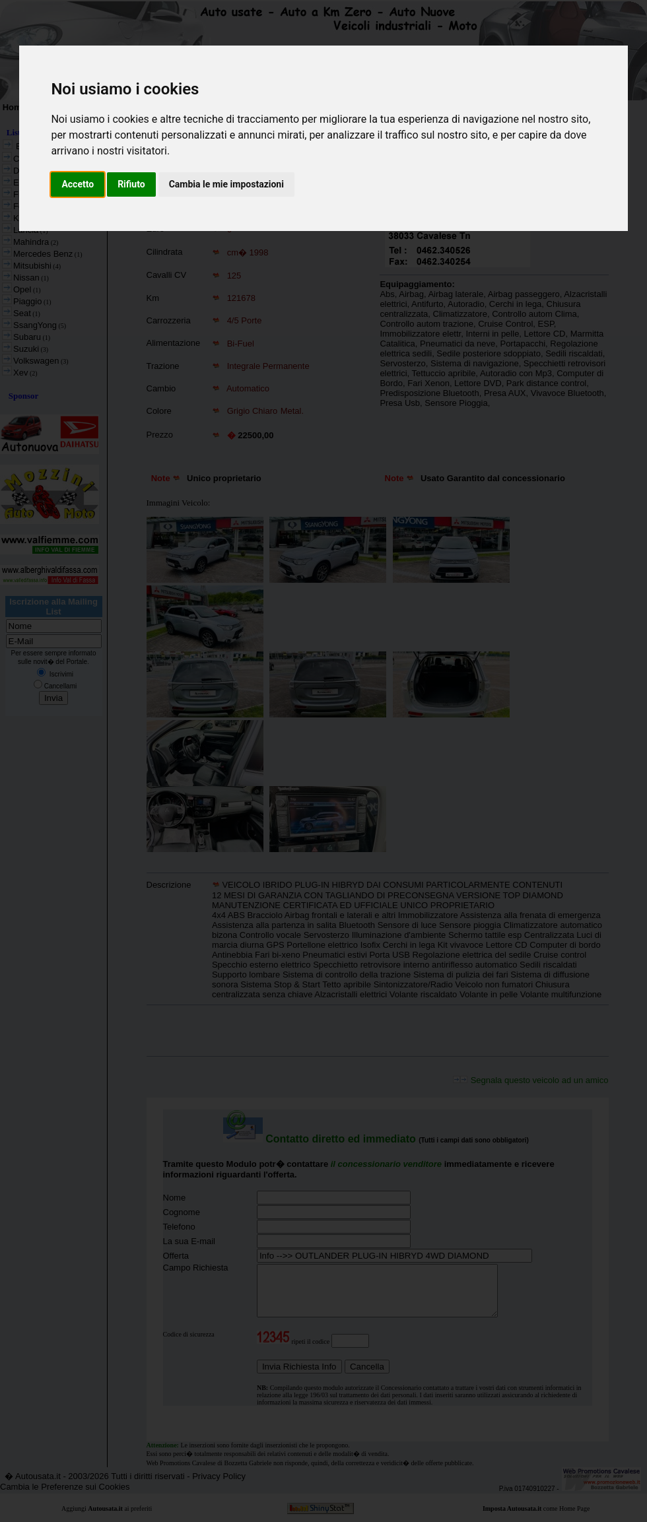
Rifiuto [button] (131, 184)
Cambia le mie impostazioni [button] (226, 184)
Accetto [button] (77, 184)
